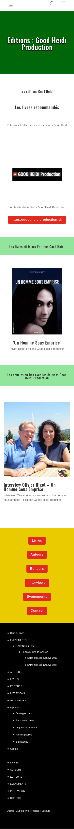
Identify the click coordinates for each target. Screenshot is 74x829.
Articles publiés (24, 734)
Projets (35, 811)
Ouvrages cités (24, 713)
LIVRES (14, 679)
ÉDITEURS (16, 686)
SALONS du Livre (25, 646)
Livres (37, 540)
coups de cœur (18, 700)
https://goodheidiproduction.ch (37, 219)
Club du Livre (17, 633)
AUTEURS (16, 672)
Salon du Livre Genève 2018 (42, 665)
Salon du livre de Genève (35, 652)
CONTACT (16, 798)
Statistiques (22, 741)
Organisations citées (26, 727)
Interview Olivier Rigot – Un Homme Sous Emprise (30, 487)
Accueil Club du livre (18, 811)
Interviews (37, 582)
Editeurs (37, 569)
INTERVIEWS (17, 693)
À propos (15, 707)
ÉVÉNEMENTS (18, 640)
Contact (37, 610)
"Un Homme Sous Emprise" (37, 342)
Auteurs (37, 554)
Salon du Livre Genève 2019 (42, 658)
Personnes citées (25, 720)
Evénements (37, 596)
